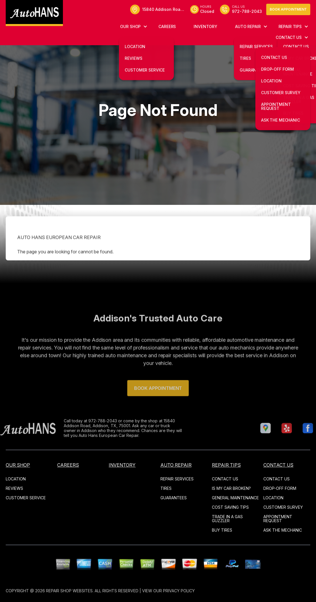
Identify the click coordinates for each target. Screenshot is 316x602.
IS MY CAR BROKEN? (231, 488)
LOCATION (16, 478)
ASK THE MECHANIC (282, 530)
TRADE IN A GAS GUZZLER (227, 518)
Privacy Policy (179, 590)
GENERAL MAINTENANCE (235, 497)
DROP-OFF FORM (279, 488)
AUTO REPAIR (248, 26)
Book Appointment (288, 9)
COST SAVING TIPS (230, 507)
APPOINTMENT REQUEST (277, 518)
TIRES (166, 488)
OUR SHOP (130, 26)
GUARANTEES (173, 497)
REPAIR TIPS (290, 26)
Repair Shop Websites (69, 590)
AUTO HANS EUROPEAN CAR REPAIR (59, 249)
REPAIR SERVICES (177, 478)
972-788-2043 (91, 420)
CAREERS (167, 26)
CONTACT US (289, 37)
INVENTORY (205, 26)
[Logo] (34, 13)
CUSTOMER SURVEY (283, 507)
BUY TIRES (222, 530)
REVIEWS (14, 488)
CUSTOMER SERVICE (26, 497)
